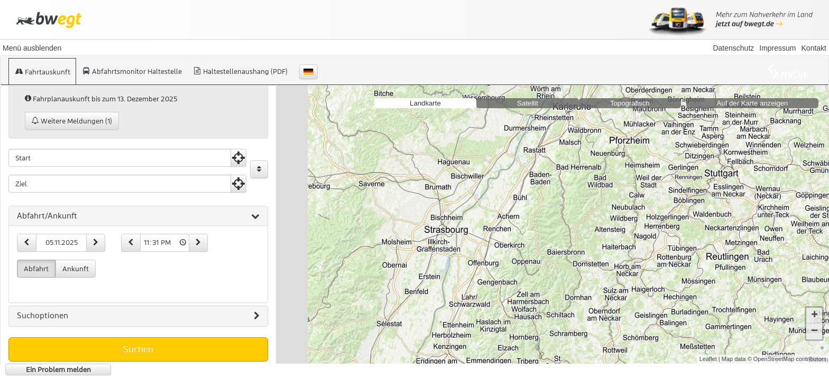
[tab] (138, 216)
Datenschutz (733, 48)
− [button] (814, 331)
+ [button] (814, 316)
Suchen (138, 349)
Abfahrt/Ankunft (138, 216)
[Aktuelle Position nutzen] (238, 158)
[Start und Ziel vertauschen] (259, 169)
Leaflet (708, 359)
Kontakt (814, 48)
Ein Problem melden (58, 369)
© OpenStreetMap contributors (787, 359)
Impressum (777, 48)
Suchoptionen (138, 316)
